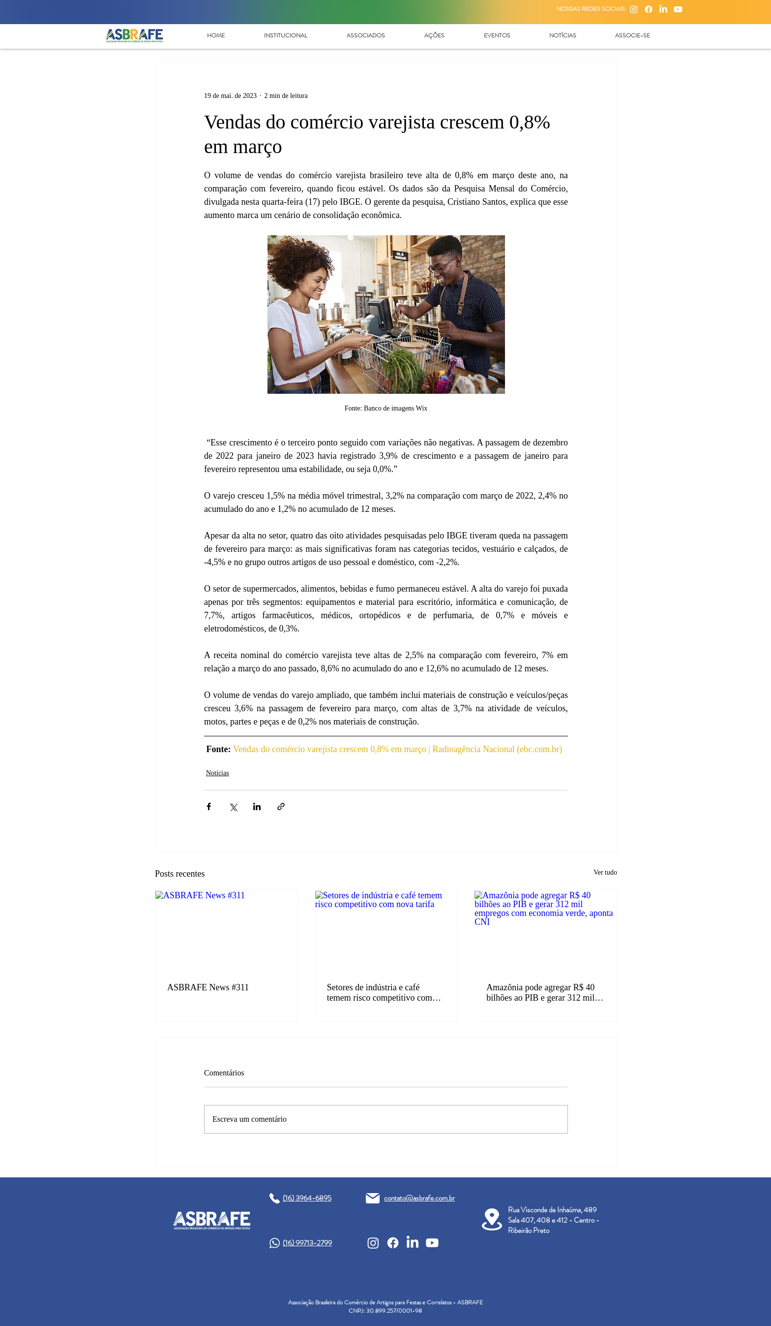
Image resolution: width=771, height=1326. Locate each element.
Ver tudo (605, 872)
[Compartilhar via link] (281, 806)
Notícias (217, 773)
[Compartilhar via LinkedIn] (257, 806)
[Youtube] (678, 9)
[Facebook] (648, 9)
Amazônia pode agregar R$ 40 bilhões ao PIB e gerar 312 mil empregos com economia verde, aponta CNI (542, 992)
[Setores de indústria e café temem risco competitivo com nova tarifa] (386, 931)
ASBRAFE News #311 (208, 987)
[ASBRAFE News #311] (226, 931)
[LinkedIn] (663, 9)
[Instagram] (634, 9)
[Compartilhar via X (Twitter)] (232, 806)
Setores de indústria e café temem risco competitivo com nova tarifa (379, 992)
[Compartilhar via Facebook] (208, 806)
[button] (285, 35)
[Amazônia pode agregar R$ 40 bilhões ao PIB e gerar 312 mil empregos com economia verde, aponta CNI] (545, 931)
